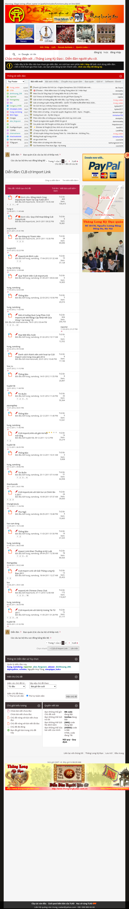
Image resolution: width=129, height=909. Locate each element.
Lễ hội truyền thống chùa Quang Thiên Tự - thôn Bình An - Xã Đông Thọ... (61, 133)
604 (63, 317)
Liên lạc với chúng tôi (73, 753)
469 (63, 199)
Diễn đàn (15, 154)
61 (18, 325)
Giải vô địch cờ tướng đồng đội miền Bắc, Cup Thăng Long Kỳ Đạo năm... (61, 99)
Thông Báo (23, 295)
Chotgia (13, 118)
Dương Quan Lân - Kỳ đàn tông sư (46, 115)
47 (18, 204)
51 (64, 474)
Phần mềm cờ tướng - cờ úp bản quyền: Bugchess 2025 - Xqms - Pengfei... (62, 112)
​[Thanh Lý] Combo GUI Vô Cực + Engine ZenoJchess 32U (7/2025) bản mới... (62, 87)
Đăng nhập (115, 52)
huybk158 (29, 438)
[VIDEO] (68, 727)
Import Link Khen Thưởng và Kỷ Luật (35, 551)
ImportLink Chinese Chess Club (32, 590)
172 (63, 592)
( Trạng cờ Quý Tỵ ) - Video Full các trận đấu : (50, 130)
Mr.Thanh (119, 88)
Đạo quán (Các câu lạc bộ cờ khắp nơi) (40, 154)
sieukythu (119, 91)
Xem (55, 190)
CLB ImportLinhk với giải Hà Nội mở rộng (31, 434)
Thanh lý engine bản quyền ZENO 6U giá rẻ (50, 121)
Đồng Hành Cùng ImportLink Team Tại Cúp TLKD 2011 (32, 198)
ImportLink (30, 202)
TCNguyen (14, 142)
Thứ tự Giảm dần (35, 696)
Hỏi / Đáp (44, 47)
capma (120, 97)
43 (64, 396)
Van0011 (119, 127)
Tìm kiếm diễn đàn (70, 180)
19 (64, 533)
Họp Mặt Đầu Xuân (27, 334)
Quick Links (82, 47)
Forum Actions (65, 47)
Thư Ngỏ (22, 511)
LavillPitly (119, 130)
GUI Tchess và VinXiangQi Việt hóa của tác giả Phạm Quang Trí (57, 96)
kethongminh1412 (116, 143)
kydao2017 (118, 106)
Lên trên (74, 648)
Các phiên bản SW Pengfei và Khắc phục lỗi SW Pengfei (54, 124)
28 (64, 238)
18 (27, 595)
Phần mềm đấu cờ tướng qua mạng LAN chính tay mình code (57, 118)
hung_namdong (32, 258)
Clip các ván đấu (38, 903)
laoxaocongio (118, 94)
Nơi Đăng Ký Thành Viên (29, 236)
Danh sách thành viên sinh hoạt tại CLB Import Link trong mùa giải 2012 (35, 355)
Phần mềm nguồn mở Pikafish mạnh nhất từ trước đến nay (56, 109)
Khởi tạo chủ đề (23, 188)
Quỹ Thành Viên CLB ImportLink (33, 275)
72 (64, 612)
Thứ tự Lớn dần (15, 696)
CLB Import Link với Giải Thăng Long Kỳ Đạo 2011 (35, 572)
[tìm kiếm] (31, 54)
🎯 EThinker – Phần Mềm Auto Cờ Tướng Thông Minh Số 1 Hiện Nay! (60, 90)
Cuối (75, 161)
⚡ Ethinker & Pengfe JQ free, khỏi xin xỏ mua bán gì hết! (55, 127)
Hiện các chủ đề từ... (16, 683)
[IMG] (67, 722)
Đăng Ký (98, 52)
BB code (68, 711)
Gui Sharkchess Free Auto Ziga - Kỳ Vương (49, 145)
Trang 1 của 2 (54, 161)
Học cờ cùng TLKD (86, 903)
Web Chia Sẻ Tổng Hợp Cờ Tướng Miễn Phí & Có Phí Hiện (55, 93)
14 (64, 435)
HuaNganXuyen (16, 127)
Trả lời (55, 188)
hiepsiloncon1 (117, 124)
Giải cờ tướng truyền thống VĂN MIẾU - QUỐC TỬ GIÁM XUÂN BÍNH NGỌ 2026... (64, 103)
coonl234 (119, 140)
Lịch (53, 47)
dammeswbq (118, 121)
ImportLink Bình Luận (28, 256)
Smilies (68, 717)
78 (64, 553)
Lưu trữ (108, 753)
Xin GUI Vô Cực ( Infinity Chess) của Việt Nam (50, 106)
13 (64, 573)
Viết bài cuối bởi (68, 188)
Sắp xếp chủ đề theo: (39, 683)
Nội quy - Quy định (69, 740)
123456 (13, 130)
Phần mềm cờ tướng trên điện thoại (47, 142)
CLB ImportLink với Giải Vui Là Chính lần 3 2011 (35, 493)
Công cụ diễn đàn (52, 180)
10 (64, 258)
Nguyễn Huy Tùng (36, 669)
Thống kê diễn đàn (16, 75)
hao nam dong (15, 139)
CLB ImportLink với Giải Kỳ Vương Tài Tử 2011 (35, 611)
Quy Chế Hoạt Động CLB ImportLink (34, 218)
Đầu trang (119, 753)
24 (64, 494)
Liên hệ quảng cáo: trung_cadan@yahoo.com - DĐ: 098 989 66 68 (64, 907)
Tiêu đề (11, 188)
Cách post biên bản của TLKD (61, 903)
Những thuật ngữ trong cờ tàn (45, 136)
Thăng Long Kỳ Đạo (94, 753)
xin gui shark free (40, 139)
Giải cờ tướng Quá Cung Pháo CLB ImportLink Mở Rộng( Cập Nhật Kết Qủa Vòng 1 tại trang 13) (33, 317)
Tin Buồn (22, 393)
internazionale (22, 322)
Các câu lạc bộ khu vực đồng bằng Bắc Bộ (30, 160)
